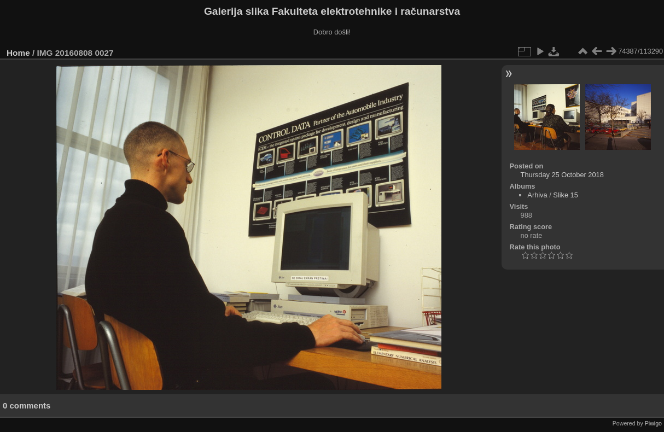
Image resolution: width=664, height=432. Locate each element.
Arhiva (537, 195)
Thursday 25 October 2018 (562, 175)
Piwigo (653, 423)
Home (18, 52)
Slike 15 (565, 195)
